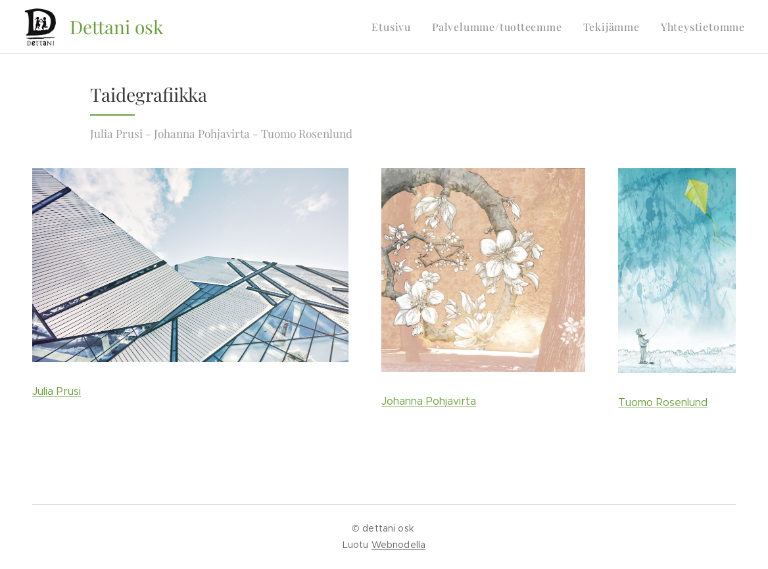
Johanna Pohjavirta (428, 401)
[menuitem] (404, 27)
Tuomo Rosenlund (663, 402)
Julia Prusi (56, 391)
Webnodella (398, 545)
